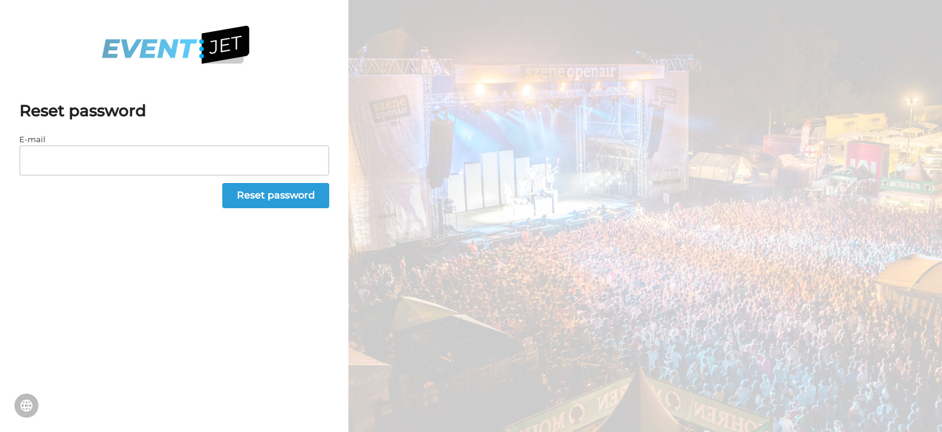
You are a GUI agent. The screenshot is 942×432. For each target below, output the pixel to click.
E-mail (32, 139)
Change (26, 406)
